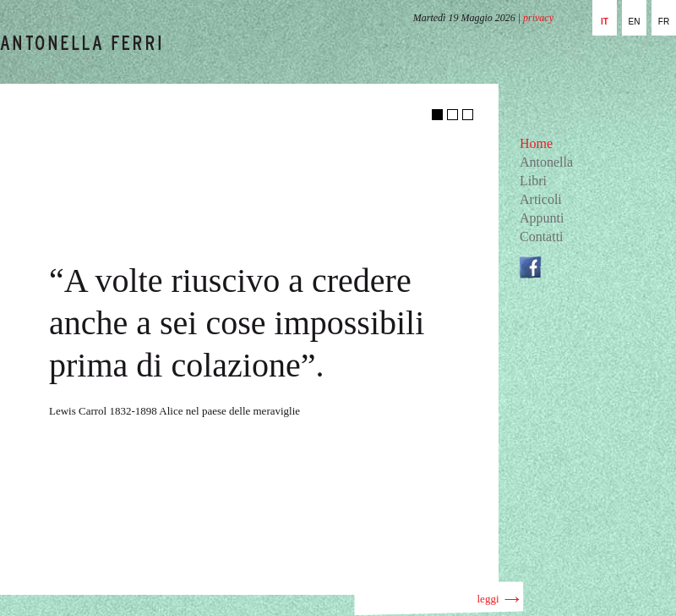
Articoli (541, 199)
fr (663, 21)
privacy (538, 18)
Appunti (542, 218)
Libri (533, 180)
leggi (499, 598)
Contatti (542, 236)
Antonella (546, 162)
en (635, 21)
